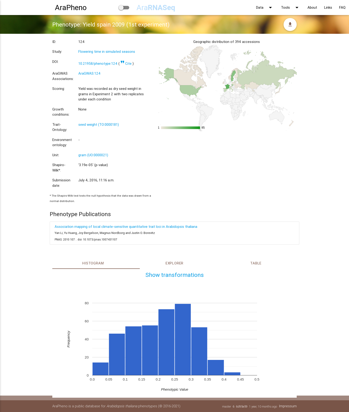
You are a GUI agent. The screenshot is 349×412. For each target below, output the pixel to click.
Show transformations (174, 274)
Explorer (174, 263)
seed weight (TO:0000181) (98, 124)
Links (328, 7)
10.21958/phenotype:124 (98, 63)
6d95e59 (241, 406)
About (312, 7)
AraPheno (71, 7)
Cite (126, 63)
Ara (156, 7)
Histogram (93, 263)
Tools (290, 7)
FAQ (342, 7)
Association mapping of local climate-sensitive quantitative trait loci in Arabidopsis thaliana (126, 226)
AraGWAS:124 (89, 73)
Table (256, 263)
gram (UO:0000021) (93, 155)
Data (265, 7)
